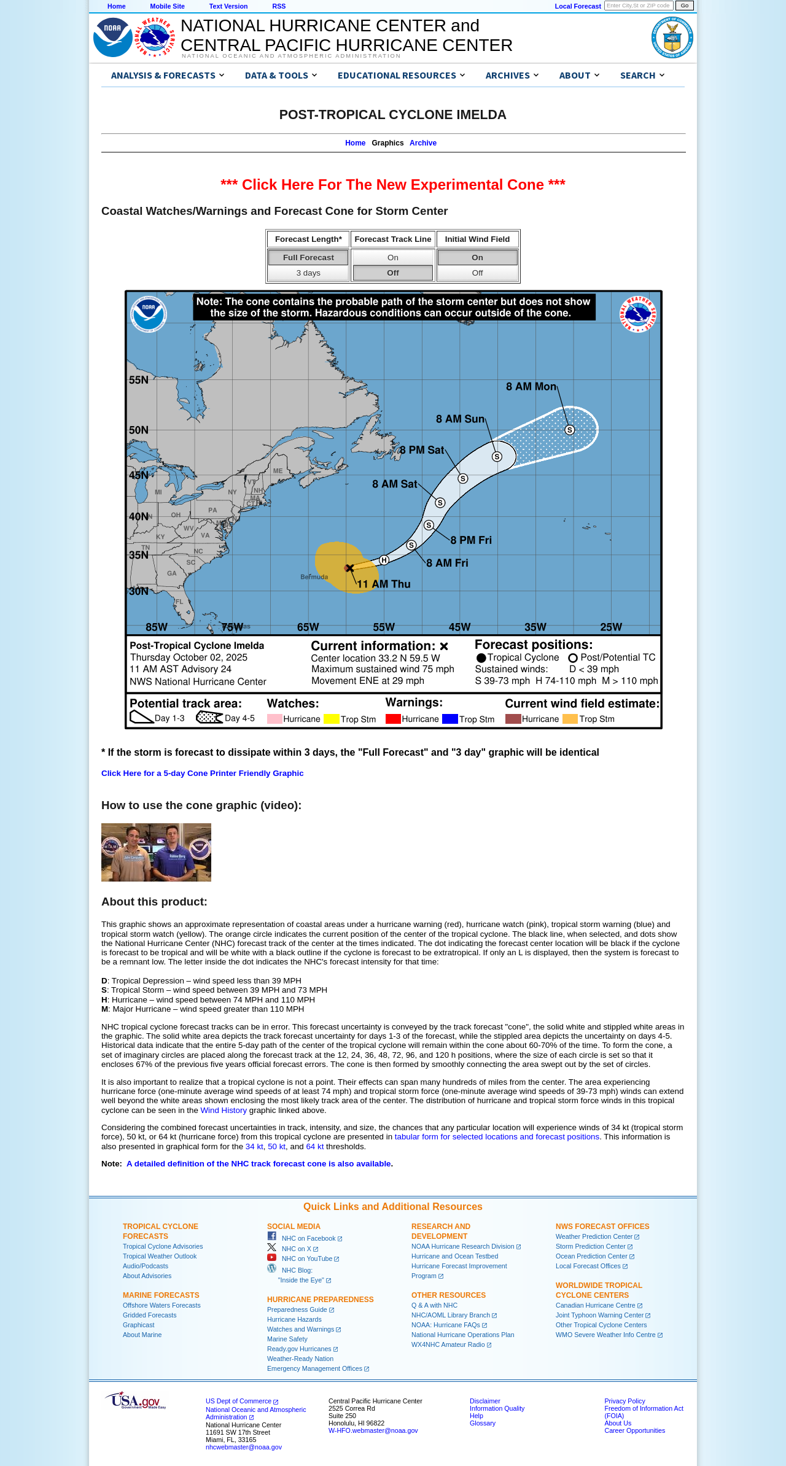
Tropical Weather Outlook (159, 1256)
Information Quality (497, 1408)
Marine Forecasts (161, 1295)
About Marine (142, 1334)
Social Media (294, 1226)
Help (476, 1415)
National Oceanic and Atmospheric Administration (291, 56)
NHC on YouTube (299, 1258)
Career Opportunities (634, 1430)
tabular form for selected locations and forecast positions (497, 1136)
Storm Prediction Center (591, 1246)
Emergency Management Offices (314, 1368)
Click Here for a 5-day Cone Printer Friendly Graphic (202, 773)
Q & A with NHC (434, 1305)
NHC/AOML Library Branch (450, 1315)
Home (116, 6)
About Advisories (147, 1275)
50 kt (277, 1146)
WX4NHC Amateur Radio (448, 1344)
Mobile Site (167, 6)
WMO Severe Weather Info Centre (606, 1334)
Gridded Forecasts (150, 1315)
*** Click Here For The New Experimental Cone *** (393, 184)
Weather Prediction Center (594, 1236)
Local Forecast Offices (588, 1266)
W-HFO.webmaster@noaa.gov (373, 1430)
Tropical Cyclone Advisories (163, 1246)
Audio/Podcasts (145, 1266)
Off (393, 272)
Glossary (483, 1423)
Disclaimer (485, 1401)
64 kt (315, 1146)
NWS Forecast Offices (603, 1226)
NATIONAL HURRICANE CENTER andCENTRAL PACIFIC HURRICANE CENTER (347, 35)
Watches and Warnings (300, 1329)
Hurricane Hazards (294, 1319)
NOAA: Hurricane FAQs (445, 1324)
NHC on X (289, 1248)
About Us (617, 1423)
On (393, 257)
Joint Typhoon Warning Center (600, 1315)
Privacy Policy (624, 1401)
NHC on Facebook (301, 1238)
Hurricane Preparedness (320, 1299)
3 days (309, 272)
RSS (279, 6)
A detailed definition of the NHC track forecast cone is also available (258, 1163)
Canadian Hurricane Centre (596, 1305)
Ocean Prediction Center (592, 1256)
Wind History (224, 1110)
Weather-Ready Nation (300, 1358)
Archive (423, 143)
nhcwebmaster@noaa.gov (244, 1447)
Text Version (228, 6)
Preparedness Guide (297, 1309)
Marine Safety (287, 1339)
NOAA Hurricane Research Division (463, 1246)
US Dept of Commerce (238, 1401)
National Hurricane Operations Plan (463, 1334)
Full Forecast (308, 257)
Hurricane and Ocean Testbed (454, 1256)
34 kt (254, 1146)
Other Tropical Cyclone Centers (601, 1324)
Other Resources (448, 1295)
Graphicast (139, 1324)
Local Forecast (578, 6)
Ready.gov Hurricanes (299, 1348)
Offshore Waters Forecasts (162, 1305)
